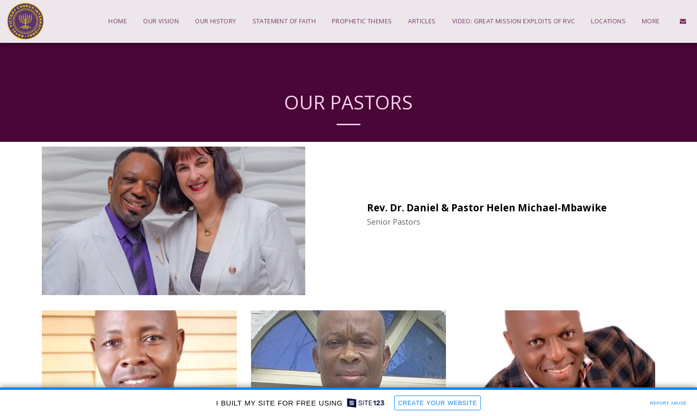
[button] (683, 21)
